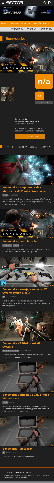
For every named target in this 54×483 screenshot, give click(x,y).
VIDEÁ (23, 23)
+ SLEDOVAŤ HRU (30, 136)
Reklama (21, 472)
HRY (29, 23)
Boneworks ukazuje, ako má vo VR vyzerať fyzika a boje (25, 291)
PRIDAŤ (30, 29)
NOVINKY (5, 23)
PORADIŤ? (43, 29)
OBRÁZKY (45, 147)
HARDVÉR (37, 23)
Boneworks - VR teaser (17, 448)
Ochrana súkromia (10, 472)
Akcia (24, 119)
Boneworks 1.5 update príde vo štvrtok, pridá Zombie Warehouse (24, 189)
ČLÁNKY (22, 147)
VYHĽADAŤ (15, 29)
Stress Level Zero (32, 121)
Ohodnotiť (44, 103)
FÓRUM (46, 23)
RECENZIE (15, 23)
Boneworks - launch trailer (20, 241)
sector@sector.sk (21, 478)
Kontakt (28, 472)
